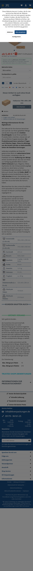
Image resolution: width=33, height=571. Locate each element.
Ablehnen (10, 32)
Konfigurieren (16, 36)
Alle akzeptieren (21, 32)
